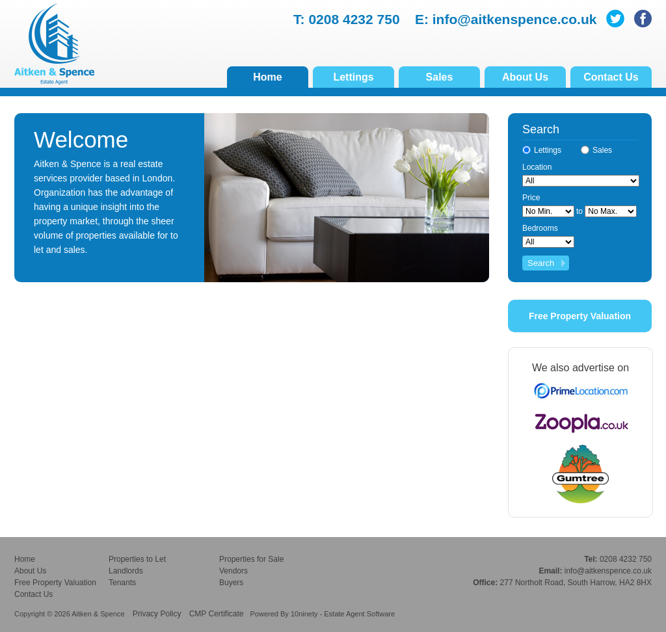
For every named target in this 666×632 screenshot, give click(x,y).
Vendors (233, 570)
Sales (439, 77)
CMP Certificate (216, 613)
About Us (525, 77)
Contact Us (610, 77)
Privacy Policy (157, 613)
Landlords (126, 570)
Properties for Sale (251, 559)
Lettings (353, 77)
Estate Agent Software (359, 614)
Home (267, 77)
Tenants (122, 582)
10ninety (304, 614)
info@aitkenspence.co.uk (515, 19)
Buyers (231, 582)
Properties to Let (137, 559)
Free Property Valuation (580, 316)
